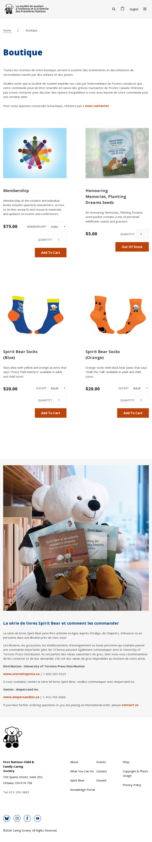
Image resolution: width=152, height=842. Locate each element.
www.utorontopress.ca (21, 674)
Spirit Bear (77, 780)
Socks (40, 388)
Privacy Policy (132, 785)
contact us (130, 705)
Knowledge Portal (82, 790)
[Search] (113, 9)
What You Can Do (82, 771)
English (134, 9)
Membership (36, 226)
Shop (126, 762)
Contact (101, 771)
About (74, 762)
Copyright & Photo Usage (135, 773)
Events (101, 762)
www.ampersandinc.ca (21, 697)
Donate (101, 780)
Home (7, 30)
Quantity (45, 240)
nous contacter (97, 106)
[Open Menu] (145, 9)
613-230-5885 (19, 792)
